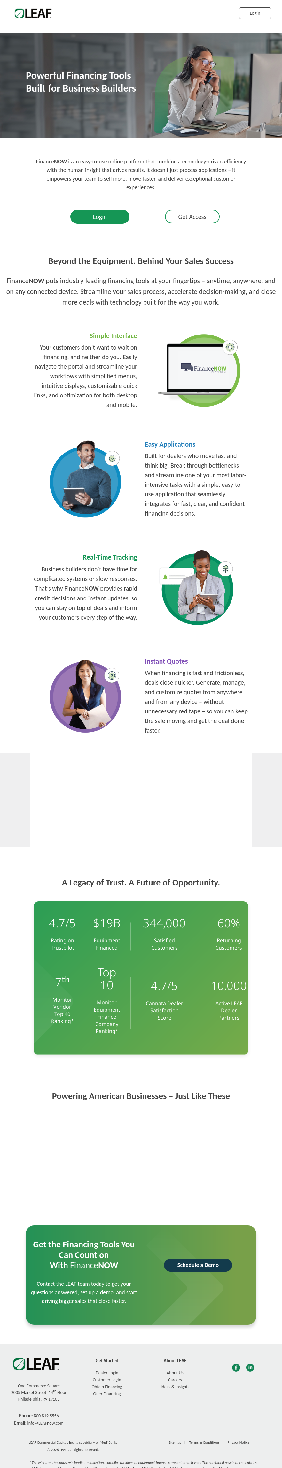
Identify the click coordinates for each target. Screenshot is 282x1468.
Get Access (192, 217)
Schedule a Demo (198, 1265)
